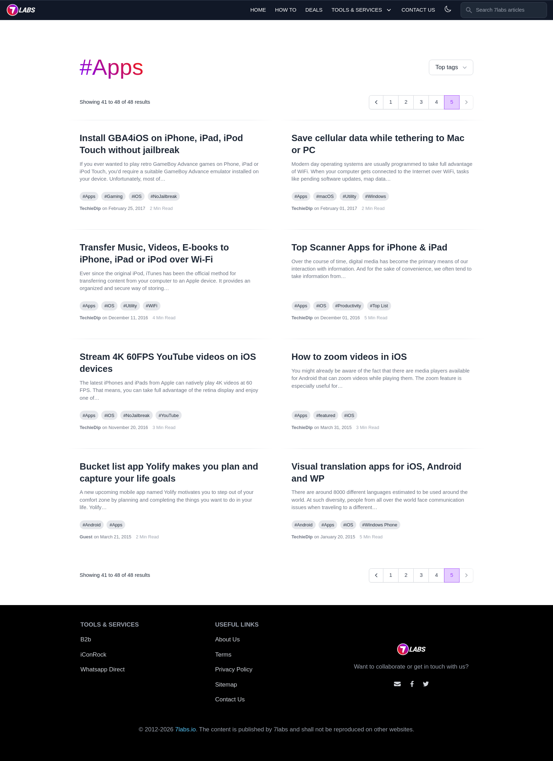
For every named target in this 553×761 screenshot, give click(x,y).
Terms (223, 654)
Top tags (451, 67)
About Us (227, 639)
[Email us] (397, 684)
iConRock (93, 654)
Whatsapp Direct (102, 669)
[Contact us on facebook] (412, 684)
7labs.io (185, 729)
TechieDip (90, 208)
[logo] (21, 10)
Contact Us (418, 10)
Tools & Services (362, 10)
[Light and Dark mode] (447, 9)
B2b (85, 639)
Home (258, 10)
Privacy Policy (234, 669)
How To (286, 10)
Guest (86, 536)
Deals (314, 10)
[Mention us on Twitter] (426, 684)
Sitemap (226, 684)
